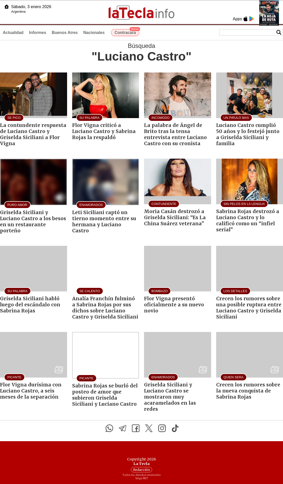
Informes (37, 32)
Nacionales (94, 32)
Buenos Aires (65, 32)
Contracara (126, 32)
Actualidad (13, 32)
